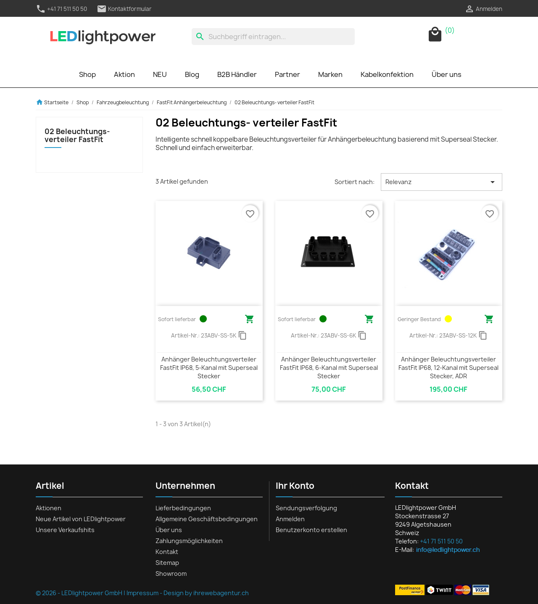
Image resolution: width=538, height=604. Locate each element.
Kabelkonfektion (387, 74)
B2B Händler (237, 74)
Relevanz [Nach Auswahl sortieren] (441, 182)
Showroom (171, 574)
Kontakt (167, 552)
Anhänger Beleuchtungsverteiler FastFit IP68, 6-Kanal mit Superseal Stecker (329, 367)
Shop (87, 74)
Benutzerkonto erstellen (311, 530)
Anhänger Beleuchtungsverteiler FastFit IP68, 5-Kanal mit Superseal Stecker (209, 367)
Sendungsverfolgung (306, 508)
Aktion (124, 74)
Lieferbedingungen (183, 508)
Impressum (142, 593)
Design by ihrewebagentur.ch (206, 593)
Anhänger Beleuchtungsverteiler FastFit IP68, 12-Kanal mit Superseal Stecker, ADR (448, 367)
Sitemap (167, 563)
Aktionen (48, 508)
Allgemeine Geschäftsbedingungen (207, 519)
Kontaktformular (124, 9)
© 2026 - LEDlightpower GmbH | (81, 593)
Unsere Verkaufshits (65, 530)
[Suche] (273, 36)
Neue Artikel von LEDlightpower (81, 519)
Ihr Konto (295, 485)
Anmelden (290, 519)
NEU (160, 74)
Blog (192, 74)
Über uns (447, 74)
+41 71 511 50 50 (61, 9)
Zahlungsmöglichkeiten (189, 541)
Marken (330, 74)
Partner (287, 74)
